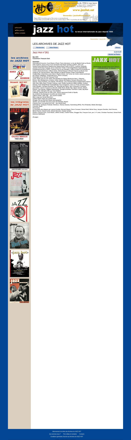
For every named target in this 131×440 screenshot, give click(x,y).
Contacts (81, 434)
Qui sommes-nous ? (55, 434)
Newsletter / (94, 39)
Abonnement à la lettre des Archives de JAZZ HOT (66, 431)
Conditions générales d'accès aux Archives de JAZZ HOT (67, 436)
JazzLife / (102, 39)
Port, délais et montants (70, 434)
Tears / (109, 39)
